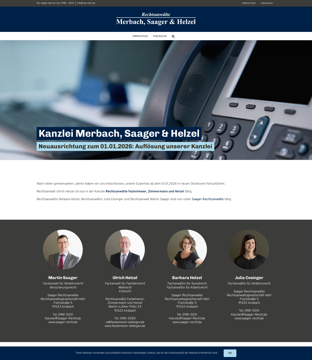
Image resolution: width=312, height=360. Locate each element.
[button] (173, 36)
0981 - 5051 (67, 3)
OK (230, 353)
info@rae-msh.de (86, 3)
